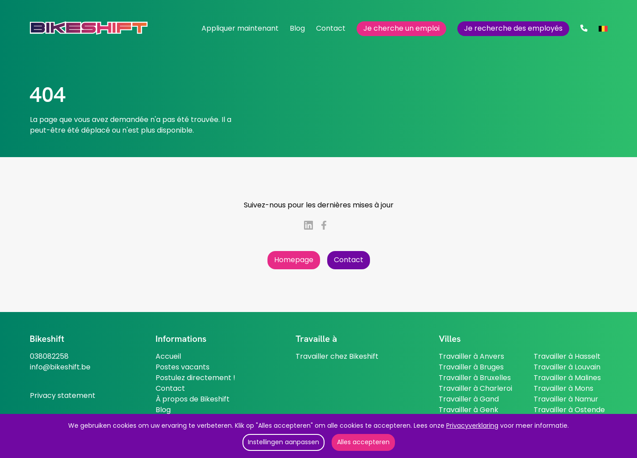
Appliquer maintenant (240, 28)
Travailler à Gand (469, 399)
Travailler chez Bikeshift (337, 356)
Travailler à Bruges (471, 367)
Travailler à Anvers (471, 356)
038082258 (49, 356)
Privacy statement (62, 395)
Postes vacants (183, 367)
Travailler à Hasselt (567, 356)
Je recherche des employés (513, 28)
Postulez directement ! (195, 378)
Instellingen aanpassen (283, 442)
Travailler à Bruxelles (475, 378)
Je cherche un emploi (401, 28)
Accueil (168, 356)
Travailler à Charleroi (475, 388)
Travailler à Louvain (567, 367)
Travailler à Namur (566, 399)
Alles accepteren (363, 442)
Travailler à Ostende (569, 410)
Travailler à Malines (567, 378)
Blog (297, 28)
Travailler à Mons (563, 388)
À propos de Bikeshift (193, 399)
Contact (330, 28)
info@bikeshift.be (60, 367)
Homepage (293, 260)
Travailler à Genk (468, 410)
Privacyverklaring (472, 425)
